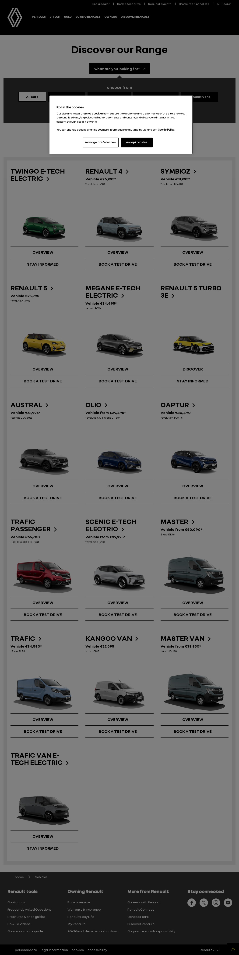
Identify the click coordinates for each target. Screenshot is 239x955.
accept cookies (137, 142)
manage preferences (100, 142)
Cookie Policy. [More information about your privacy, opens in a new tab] (166, 129)
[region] (121, 125)
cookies (99, 113)
